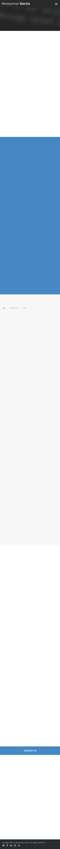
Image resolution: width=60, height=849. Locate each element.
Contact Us (30, 750)
